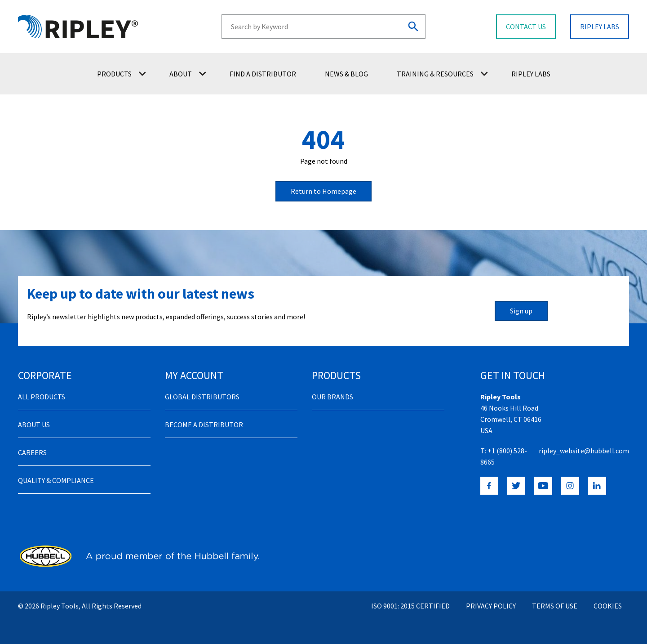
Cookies (608, 605)
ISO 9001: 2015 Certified (410, 605)
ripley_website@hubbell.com (584, 450)
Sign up (521, 310)
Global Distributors (202, 396)
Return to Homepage (323, 191)
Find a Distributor (263, 73)
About (187, 73)
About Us (34, 424)
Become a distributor (204, 424)
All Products (41, 396)
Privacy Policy (491, 605)
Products (121, 73)
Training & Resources (442, 73)
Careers (32, 452)
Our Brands (332, 396)
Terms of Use (554, 605)
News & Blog (346, 73)
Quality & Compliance (56, 480)
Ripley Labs (530, 73)
